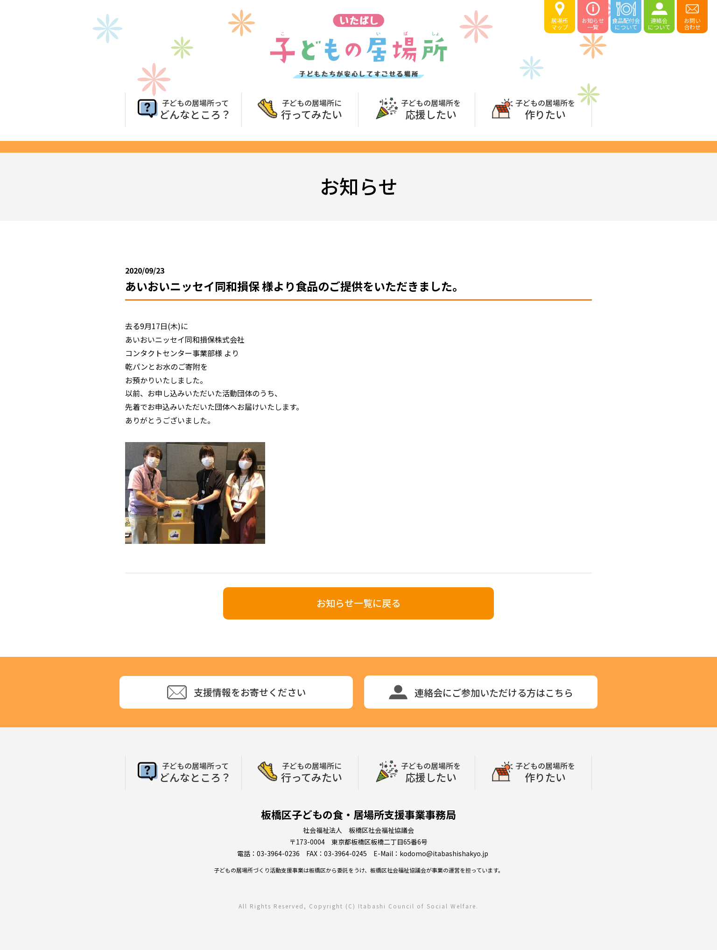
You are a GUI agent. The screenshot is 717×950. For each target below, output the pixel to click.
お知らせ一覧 (593, 16)
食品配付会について (626, 16)
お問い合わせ (692, 16)
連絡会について (659, 16)
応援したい (431, 108)
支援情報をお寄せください (236, 692)
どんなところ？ (195, 108)
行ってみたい (311, 108)
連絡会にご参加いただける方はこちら (481, 692)
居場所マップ (559, 16)
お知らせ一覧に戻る (358, 603)
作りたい (545, 108)
